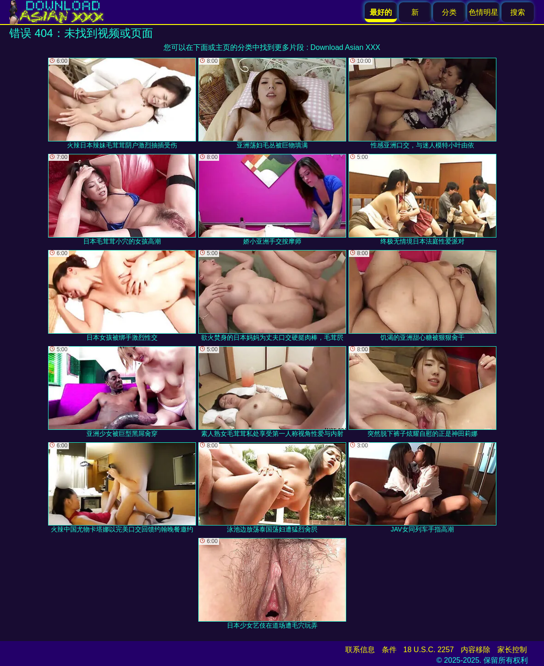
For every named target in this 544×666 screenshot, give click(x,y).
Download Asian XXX (345, 47)
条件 (389, 650)
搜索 (517, 12)
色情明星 (483, 12)
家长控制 (512, 650)
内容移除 (475, 650)
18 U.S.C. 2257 (428, 650)
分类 (449, 12)
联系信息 (360, 650)
